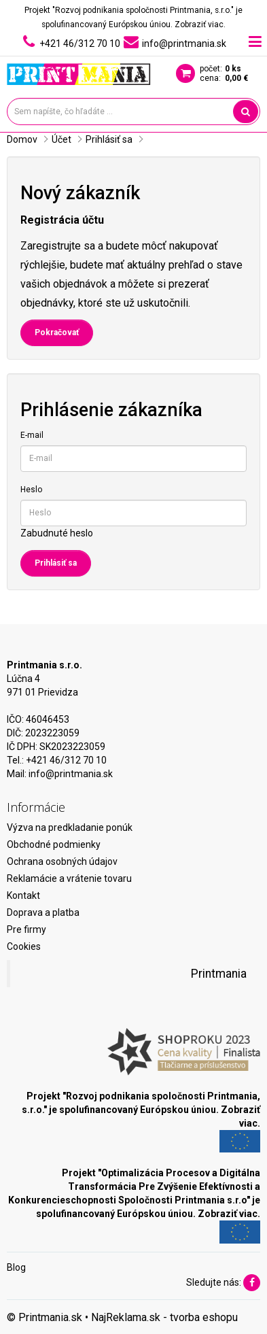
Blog (16, 1267)
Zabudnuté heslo (56, 533)
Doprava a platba (43, 912)
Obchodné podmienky (54, 844)
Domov (22, 139)
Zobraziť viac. (200, 24)
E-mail (31, 435)
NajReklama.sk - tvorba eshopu (164, 1317)
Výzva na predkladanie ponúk (69, 827)
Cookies (24, 946)
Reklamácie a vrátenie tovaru (69, 878)
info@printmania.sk (71, 773)
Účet (61, 139)
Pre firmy (26, 929)
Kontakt (23, 895)
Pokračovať (57, 332)
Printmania (219, 973)
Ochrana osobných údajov (62, 861)
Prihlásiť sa (109, 139)
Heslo (31, 489)
